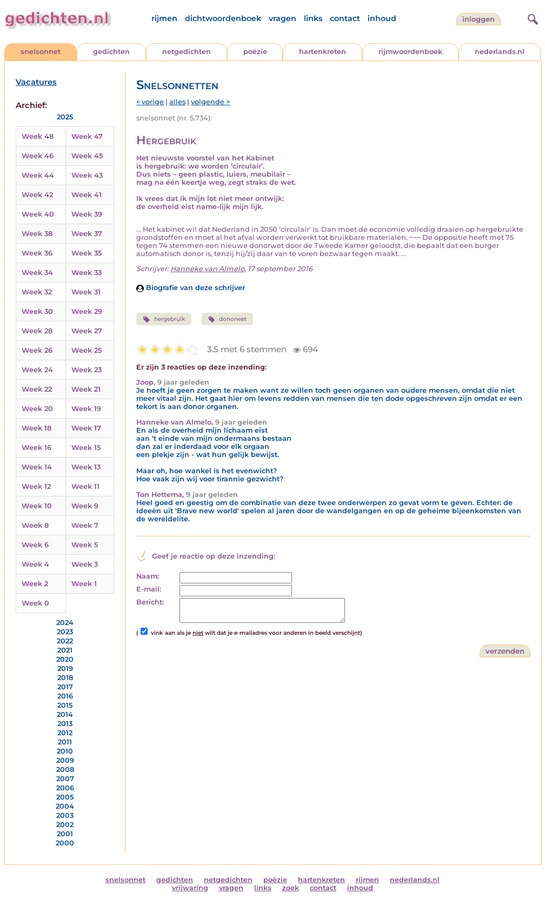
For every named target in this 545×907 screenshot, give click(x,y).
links (313, 18)
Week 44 (38, 175)
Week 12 (36, 486)
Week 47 (87, 136)
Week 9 (84, 506)
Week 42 (37, 195)
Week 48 (38, 136)
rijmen (164, 18)
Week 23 (86, 370)
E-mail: (148, 589)
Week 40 (38, 214)
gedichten (111, 52)
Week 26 (37, 350)
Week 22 (37, 389)
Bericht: (150, 602)
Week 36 (37, 253)
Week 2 (35, 584)
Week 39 (86, 214)
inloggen (478, 19)
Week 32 (37, 292)
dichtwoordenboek (223, 18)
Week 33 (86, 272)
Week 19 (86, 409)
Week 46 (38, 156)
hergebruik (163, 319)
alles (177, 102)
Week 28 (37, 331)
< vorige (150, 102)
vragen (282, 18)
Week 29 (86, 311)
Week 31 (86, 292)
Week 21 (86, 389)
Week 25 (86, 350)
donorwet (227, 319)
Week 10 (37, 506)
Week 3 (84, 564)
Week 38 (37, 234)
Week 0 (35, 603)
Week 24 (37, 370)
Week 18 (36, 428)
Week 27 (86, 331)
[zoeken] (531, 17)
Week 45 (87, 156)
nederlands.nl (499, 52)
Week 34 (37, 272)
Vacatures (36, 82)
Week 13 (86, 467)
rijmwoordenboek (410, 52)
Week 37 (86, 234)
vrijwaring (190, 888)
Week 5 (84, 545)
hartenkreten (322, 52)
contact (345, 18)
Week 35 (86, 253)
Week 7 (84, 525)
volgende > (210, 102)
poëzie (255, 52)
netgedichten (186, 52)
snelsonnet (41, 52)
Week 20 (37, 409)
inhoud (382, 18)
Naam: (147, 576)
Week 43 (87, 175)
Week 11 (85, 486)
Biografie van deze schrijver (190, 288)
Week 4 (35, 564)
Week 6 (35, 545)
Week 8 (35, 525)
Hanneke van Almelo (207, 269)
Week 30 (37, 311)
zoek (290, 888)
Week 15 (86, 448)
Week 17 (86, 428)
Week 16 (36, 448)
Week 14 (37, 467)
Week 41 (86, 195)
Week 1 (84, 584)
